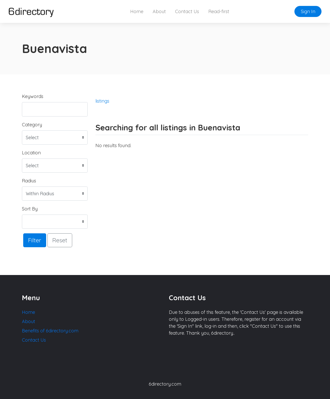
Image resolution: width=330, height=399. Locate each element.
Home (136, 11)
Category (32, 125)
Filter (34, 240)
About (159, 11)
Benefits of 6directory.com (50, 331)
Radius (29, 181)
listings (102, 101)
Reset (59, 240)
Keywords (32, 96)
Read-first (218, 11)
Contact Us (187, 11)
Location (31, 153)
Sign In (308, 11)
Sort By (30, 209)
